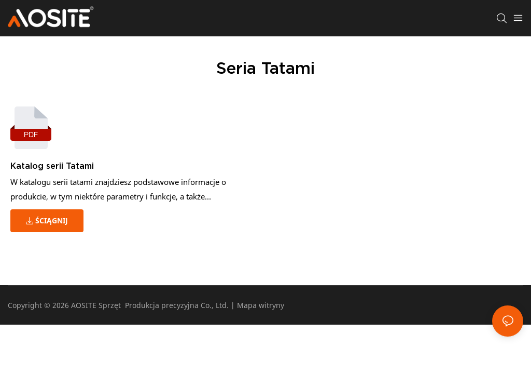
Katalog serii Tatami (52, 165)
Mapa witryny (260, 305)
